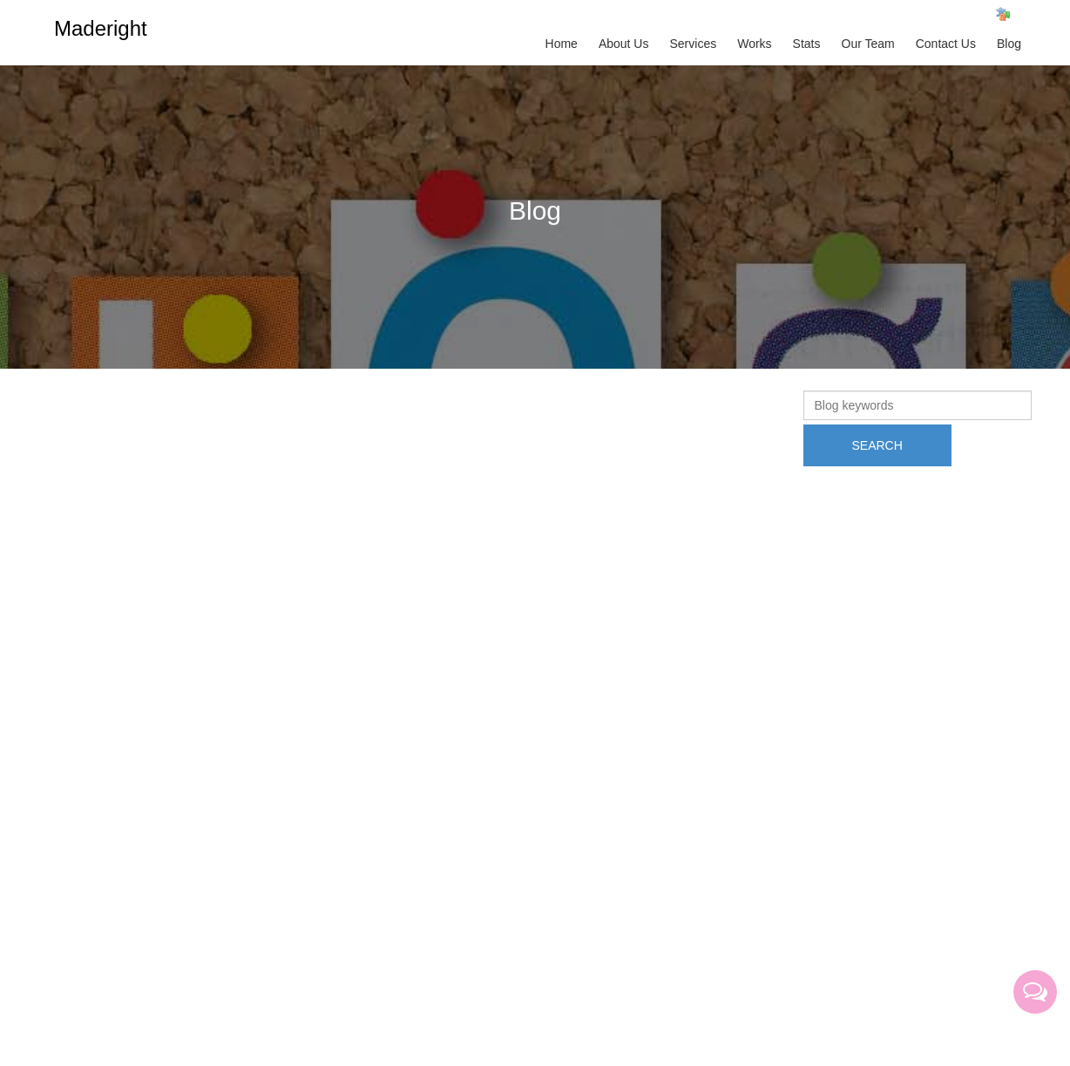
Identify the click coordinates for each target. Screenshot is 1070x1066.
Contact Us (946, 44)
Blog (1009, 44)
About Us (624, 44)
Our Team (868, 44)
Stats (807, 44)
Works (754, 44)
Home (561, 44)
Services (692, 44)
